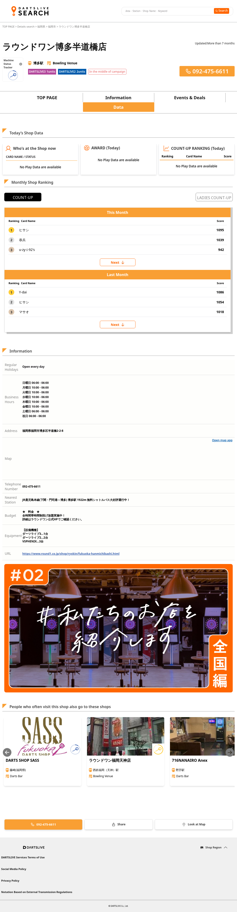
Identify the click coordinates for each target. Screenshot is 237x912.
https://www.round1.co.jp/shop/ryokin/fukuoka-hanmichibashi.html (71, 554)
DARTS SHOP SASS (22, 760)
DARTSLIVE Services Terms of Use (23, 857)
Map (8, 458)
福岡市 (52, 26)
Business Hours (12, 399)
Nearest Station (11, 499)
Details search (26, 26)
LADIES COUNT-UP (214, 197)
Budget (10, 515)
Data (118, 107)
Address (11, 430)
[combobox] (167, 11)
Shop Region (213, 847)
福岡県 (41, 26)
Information (118, 97)
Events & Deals (189, 97)
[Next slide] (230, 752)
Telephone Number (13, 486)
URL (8, 553)
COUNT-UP (23, 197)
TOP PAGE (8, 26)
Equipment (13, 535)
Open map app (222, 440)
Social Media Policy (13, 869)
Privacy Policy (10, 880)
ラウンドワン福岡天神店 (110, 760)
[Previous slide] (7, 752)
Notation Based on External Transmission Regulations (36, 892)
